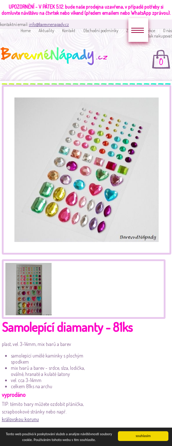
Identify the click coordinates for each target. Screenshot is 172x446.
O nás (167, 30)
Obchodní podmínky (100, 30)
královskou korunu (20, 419)
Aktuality (46, 30)
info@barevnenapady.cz (49, 24)
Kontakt (68, 30)
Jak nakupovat (159, 36)
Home (26, 30)
